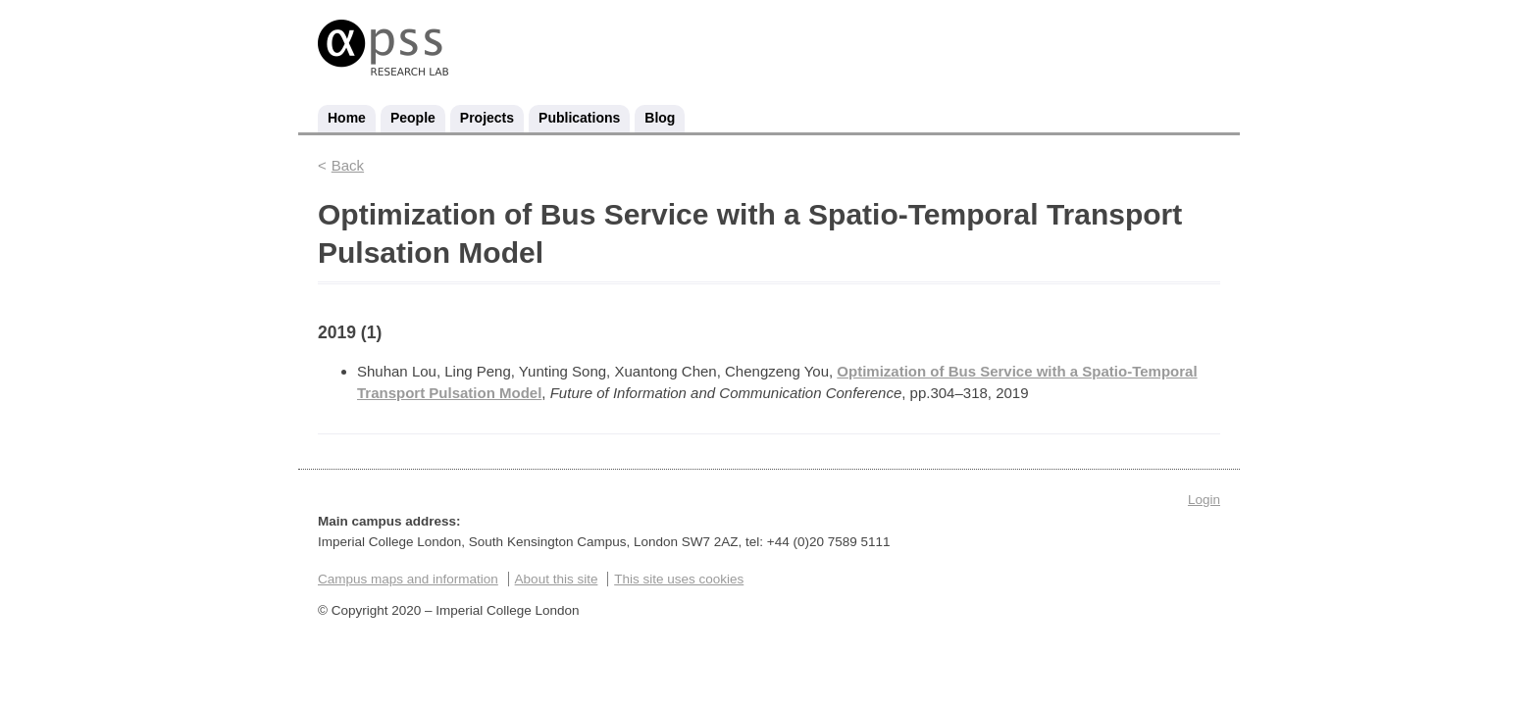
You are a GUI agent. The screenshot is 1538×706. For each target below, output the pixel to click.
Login (1204, 499)
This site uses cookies (678, 579)
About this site (556, 579)
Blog (659, 118)
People (413, 118)
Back (348, 165)
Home (347, 118)
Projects (487, 118)
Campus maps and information (408, 579)
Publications (579, 118)
